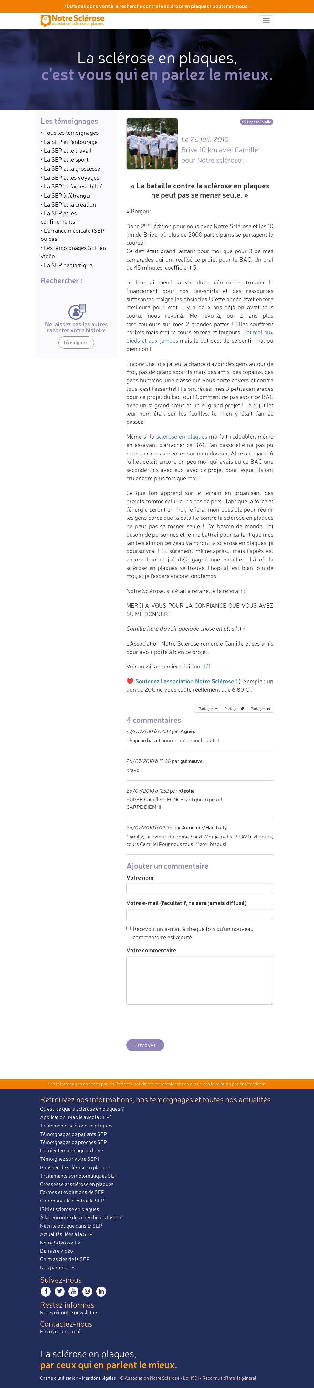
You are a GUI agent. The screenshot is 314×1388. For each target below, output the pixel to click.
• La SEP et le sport (65, 159)
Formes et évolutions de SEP (72, 1192)
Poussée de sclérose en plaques (75, 1167)
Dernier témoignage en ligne (71, 1150)
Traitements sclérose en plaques (76, 1125)
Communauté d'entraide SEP (72, 1200)
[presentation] (175, 1022)
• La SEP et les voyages (70, 177)
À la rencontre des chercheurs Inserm (81, 1217)
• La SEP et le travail (66, 150)
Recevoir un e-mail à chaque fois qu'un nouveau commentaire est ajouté (190, 933)
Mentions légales (99, 1378)
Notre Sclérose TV (60, 1242)
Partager (209, 708)
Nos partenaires (58, 1267)
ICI (207, 666)
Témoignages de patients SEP (73, 1134)
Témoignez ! (76, 342)
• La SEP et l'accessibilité (72, 186)
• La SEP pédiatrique (66, 265)
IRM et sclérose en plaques (69, 1209)
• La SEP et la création (68, 204)
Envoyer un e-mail (61, 1331)
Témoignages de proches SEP (73, 1142)
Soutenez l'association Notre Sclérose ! (186, 681)
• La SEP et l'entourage (69, 141)
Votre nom (139, 877)
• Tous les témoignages (70, 132)
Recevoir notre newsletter (69, 1312)
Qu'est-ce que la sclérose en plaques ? (82, 1108)
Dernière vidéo (56, 1250)
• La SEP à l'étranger (66, 195)
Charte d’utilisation (59, 1378)
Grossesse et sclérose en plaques (77, 1184)
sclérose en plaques (181, 436)
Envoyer (145, 1044)
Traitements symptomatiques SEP (79, 1175)
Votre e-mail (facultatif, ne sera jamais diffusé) (186, 903)
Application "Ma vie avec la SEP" (75, 1117)
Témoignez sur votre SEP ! (69, 1159)
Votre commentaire (151, 950)
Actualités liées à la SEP (66, 1234)
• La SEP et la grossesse (70, 168)
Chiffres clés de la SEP (64, 1259)
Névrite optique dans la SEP (71, 1226)
